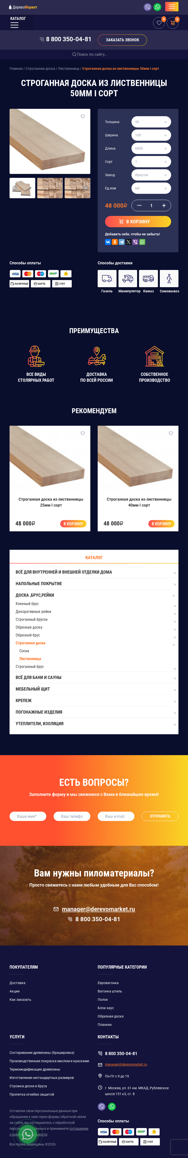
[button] (15, 188)
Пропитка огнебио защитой (32, 1094)
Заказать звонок (122, 40)
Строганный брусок (32, 619)
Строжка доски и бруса (28, 1086)
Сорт (109, 162)
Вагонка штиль (110, 991)
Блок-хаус (106, 1008)
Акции (15, 991)
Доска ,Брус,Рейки (96, 595)
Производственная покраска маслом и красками (49, 1061)
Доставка (17, 983)
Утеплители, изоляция (96, 724)
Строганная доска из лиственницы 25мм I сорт (51, 502)
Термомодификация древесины (35, 1069)
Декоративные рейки (33, 611)
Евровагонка (108, 983)
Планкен (105, 1025)
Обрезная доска (29, 627)
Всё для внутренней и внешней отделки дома (96, 572)
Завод (110, 175)
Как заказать (20, 1000)
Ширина (111, 135)
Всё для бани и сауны (96, 678)
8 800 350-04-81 (69, 39)
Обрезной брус (28, 635)
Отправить (160, 816)
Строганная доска (31, 643)
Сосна (24, 651)
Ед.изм (110, 188)
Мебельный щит (96, 689)
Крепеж (96, 701)
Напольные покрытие (96, 584)
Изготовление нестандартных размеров (42, 1078)
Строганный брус (30, 666)
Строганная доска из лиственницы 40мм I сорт (139, 502)
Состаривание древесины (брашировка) (42, 1053)
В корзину (73, 524)
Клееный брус (27, 603)
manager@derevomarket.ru (94, 909)
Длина (110, 148)
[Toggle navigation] (171, 6)
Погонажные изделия (96, 712)
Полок (103, 1000)
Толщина (112, 122)
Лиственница (30, 658)
